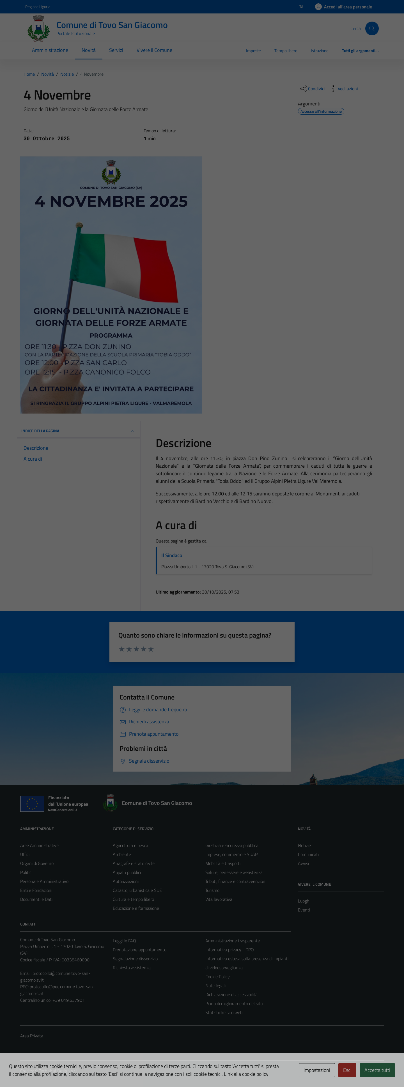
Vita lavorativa (218, 899)
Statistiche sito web (223, 1012)
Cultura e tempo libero (133, 899)
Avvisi (303, 863)
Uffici (24, 854)
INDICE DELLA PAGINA (78, 431)
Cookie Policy (217, 976)
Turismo (212, 890)
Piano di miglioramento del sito (234, 1003)
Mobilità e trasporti (222, 863)
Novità (89, 50)
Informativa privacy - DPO (229, 949)
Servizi (116, 50)
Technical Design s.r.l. (58, 1070)
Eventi (304, 909)
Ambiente (122, 854)
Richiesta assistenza (132, 967)
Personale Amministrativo (44, 881)
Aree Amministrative (39, 845)
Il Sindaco (171, 555)
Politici (26, 872)
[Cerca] (372, 28)
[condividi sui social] (312, 88)
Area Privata (31, 1035)
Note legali (215, 985)
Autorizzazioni (126, 881)
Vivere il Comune (154, 50)
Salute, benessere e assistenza (234, 872)
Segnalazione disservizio (135, 958)
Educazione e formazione (136, 908)
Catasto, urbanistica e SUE (137, 890)
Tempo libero (285, 50)
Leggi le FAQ (124, 940)
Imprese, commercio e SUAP (231, 854)
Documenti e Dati (36, 899)
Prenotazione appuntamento (139, 949)
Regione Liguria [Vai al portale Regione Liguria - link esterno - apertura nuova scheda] (37, 7)
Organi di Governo (37, 863)
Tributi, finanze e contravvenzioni (235, 881)
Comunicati (308, 854)
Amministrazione (50, 50)
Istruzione (320, 50)
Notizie (304, 845)
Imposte (253, 50)
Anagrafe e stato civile (134, 863)
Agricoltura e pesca (130, 845)
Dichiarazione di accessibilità (231, 994)
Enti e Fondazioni (36, 890)
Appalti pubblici (127, 872)
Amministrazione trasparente (232, 940)
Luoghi (304, 900)
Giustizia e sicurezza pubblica (231, 845)
